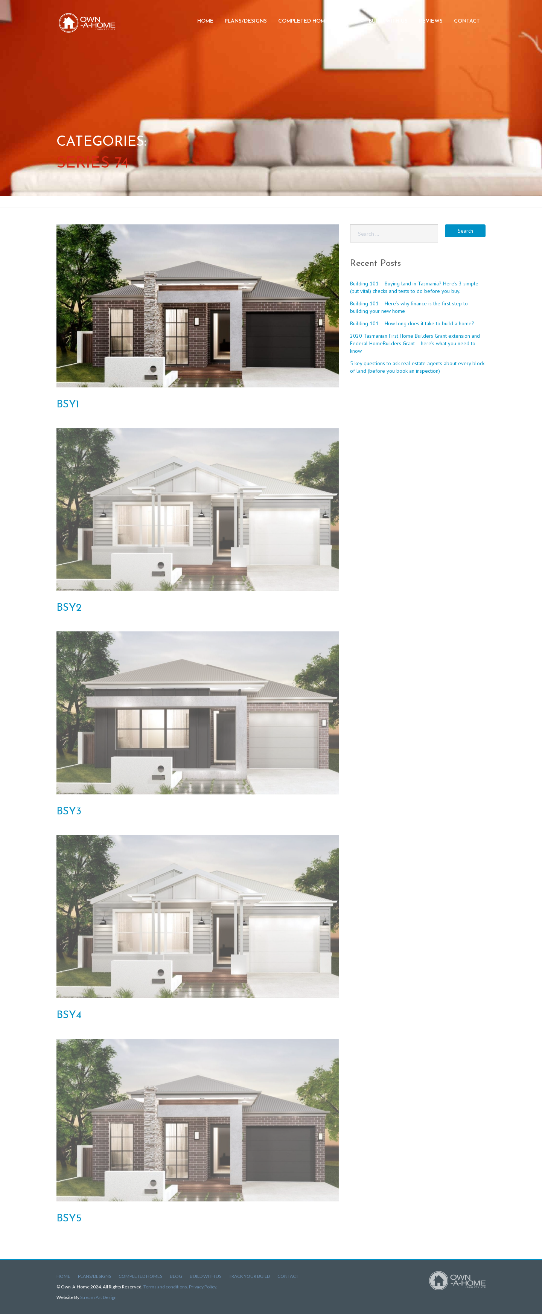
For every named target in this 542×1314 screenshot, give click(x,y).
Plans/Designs (246, 21)
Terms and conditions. (166, 1287)
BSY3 (68, 811)
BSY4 (69, 1015)
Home (205, 21)
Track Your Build (249, 1276)
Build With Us (205, 1276)
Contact (467, 21)
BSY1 (67, 404)
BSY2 (69, 608)
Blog (350, 21)
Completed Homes (305, 21)
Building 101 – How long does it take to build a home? (412, 323)
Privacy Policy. (203, 1287)
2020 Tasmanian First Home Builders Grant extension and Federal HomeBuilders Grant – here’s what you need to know (415, 343)
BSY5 (69, 1218)
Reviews (431, 21)
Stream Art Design (98, 1297)
